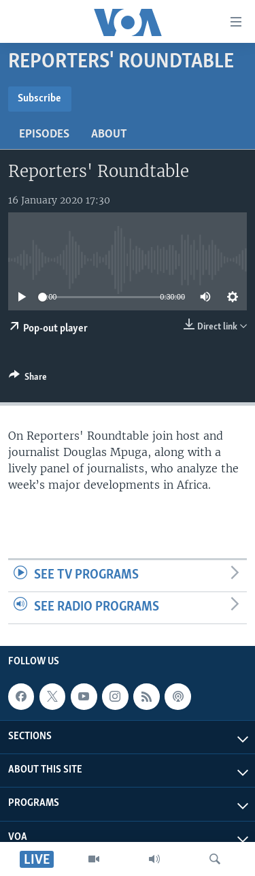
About (109, 134)
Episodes (44, 134)
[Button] (28, 379)
